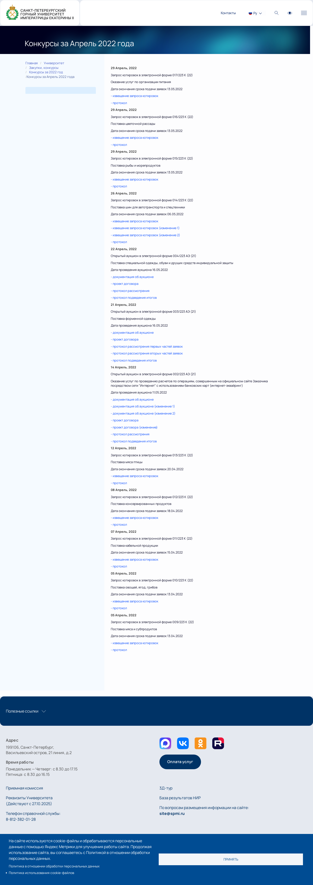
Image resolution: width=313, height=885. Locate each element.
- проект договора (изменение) (134, 427)
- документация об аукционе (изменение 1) (143, 406)
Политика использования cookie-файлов (41, 873)
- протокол (119, 103)
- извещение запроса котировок (134, 96)
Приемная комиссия (24, 788)
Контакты (228, 13)
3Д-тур (165, 788)
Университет (54, 63)
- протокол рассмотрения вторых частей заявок (147, 353)
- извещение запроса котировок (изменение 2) (145, 235)
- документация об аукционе (132, 277)
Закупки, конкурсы (43, 67)
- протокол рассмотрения (130, 290)
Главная (31, 63)
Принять (231, 859)
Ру (255, 13)
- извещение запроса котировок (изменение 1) (145, 228)
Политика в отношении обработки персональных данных (54, 866)
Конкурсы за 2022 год (46, 72)
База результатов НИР (180, 797)
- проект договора (124, 283)
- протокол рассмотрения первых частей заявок (147, 346)
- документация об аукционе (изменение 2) (143, 413)
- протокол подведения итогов (134, 297)
